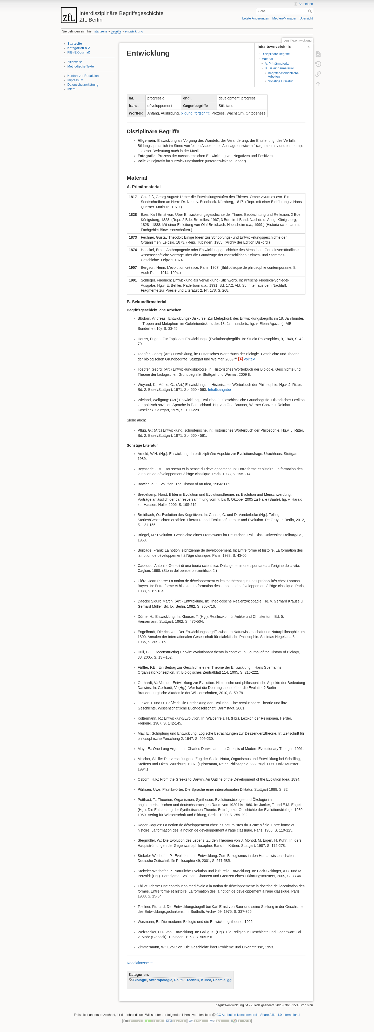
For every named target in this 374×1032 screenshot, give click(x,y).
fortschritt (202, 113)
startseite (100, 31)
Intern (72, 89)
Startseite (75, 43)
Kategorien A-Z (79, 48)
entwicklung (134, 31)
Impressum (75, 80)
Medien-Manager (284, 18)
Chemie (219, 980)
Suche (310, 11)
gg (229, 980)
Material (267, 59)
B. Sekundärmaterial (279, 68)
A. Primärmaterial (277, 63)
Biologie (140, 980)
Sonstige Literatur (280, 81)
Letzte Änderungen (255, 18)
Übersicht (306, 18)
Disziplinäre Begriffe (276, 54)
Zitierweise (75, 62)
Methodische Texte (81, 66)
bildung (186, 113)
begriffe (116, 31)
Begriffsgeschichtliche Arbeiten (283, 74)
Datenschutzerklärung (83, 84)
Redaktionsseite (140, 963)
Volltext (249, 359)
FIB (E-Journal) (79, 52)
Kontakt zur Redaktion (83, 76)
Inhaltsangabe (219, 389)
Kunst (206, 980)
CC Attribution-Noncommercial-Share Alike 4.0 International (258, 1015)
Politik (179, 980)
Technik (192, 980)
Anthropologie (160, 980)
